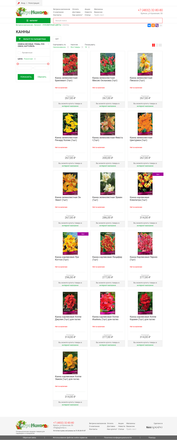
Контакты (57, 15)
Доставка (76, 12)
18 (86, 47)
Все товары (75, 47)
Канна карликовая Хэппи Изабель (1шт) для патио (105, 318)
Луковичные (27, 53)
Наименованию (59, 47)
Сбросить (42, 77)
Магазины (98, 9)
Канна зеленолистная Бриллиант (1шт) (66, 79)
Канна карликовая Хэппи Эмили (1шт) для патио (68, 378)
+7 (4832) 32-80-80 (150, 10)
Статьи (88, 15)
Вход (23, 3)
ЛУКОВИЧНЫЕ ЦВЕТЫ (52, 25)
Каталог (37, 25)
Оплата (75, 9)
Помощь (152, 438)
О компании (58, 12)
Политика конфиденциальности (118, 438)
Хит (57, 39)
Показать (26, 77)
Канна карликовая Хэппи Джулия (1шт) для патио (68, 318)
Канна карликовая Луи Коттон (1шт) (67, 258)
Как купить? (77, 15)
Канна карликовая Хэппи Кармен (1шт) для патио (143, 318)
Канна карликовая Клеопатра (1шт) (139, 199)
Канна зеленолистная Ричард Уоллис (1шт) (66, 139)
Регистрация (33, 3)
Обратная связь (29, 438)
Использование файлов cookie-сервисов (70, 438)
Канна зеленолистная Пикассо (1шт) (141, 79)
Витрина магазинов (61, 9)
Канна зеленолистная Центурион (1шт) (141, 139)
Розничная (28, 59)
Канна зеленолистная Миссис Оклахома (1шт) (104, 79)
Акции (87, 9)
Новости (88, 12)
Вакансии (98, 12)
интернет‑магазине (70, 106)
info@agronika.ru (59, 428)
